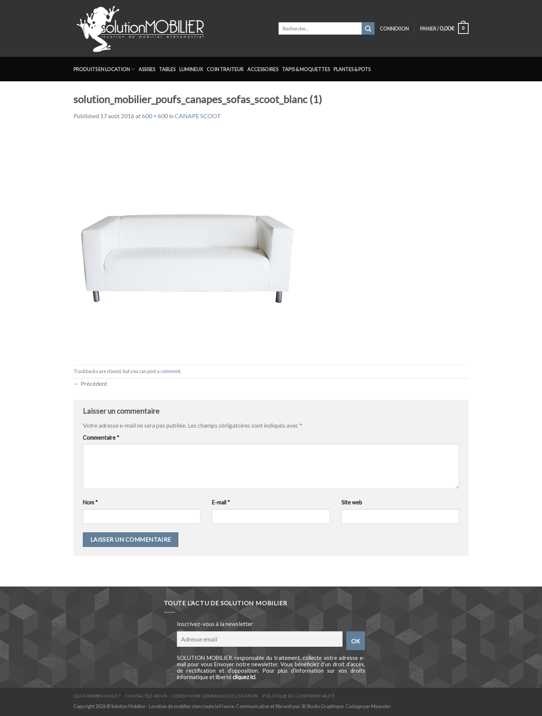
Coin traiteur (225, 69)
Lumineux (191, 69)
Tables (167, 69)
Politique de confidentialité (299, 695)
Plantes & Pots (351, 69)
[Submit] (368, 28)
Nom (90, 502)
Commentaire (101, 437)
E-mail (221, 502)
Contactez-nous (146, 695)
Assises (147, 69)
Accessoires (262, 69)
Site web (351, 502)
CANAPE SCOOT (198, 115)
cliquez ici (244, 677)
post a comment (163, 371)
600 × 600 (155, 115)
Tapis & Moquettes (306, 69)
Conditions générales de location (214, 695)
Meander (380, 706)
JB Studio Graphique (322, 706)
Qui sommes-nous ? (97, 695)
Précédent (90, 383)
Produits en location (104, 69)
